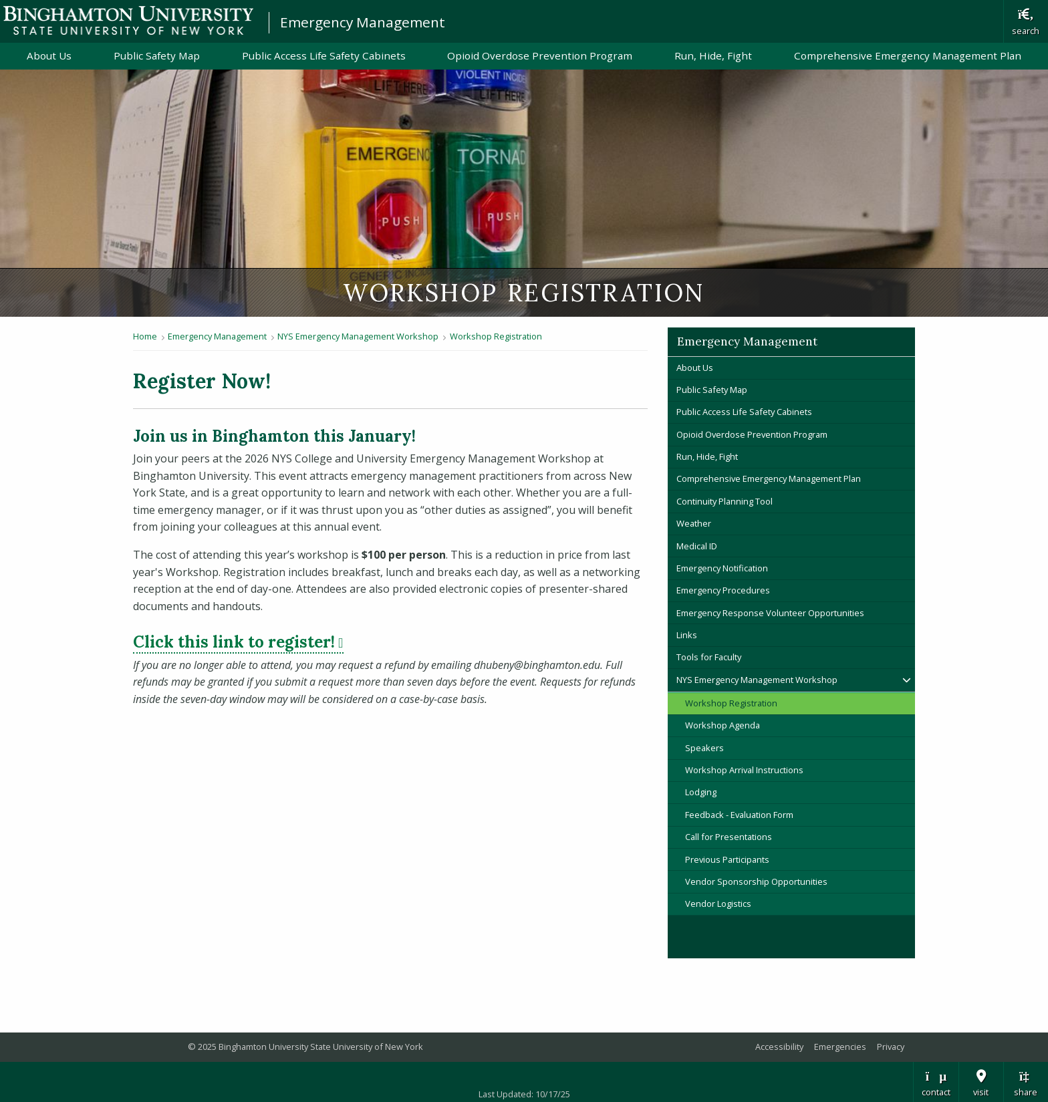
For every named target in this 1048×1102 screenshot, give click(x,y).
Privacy (890, 1047)
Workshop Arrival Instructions (744, 770)
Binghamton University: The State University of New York (128, 20)
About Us (49, 55)
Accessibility (779, 1047)
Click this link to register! (238, 642)
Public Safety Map (157, 55)
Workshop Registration (496, 336)
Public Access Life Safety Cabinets (324, 55)
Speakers (704, 748)
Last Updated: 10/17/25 (524, 1094)
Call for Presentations (728, 837)
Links (686, 635)
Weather (693, 523)
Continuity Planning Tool (724, 501)
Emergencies (840, 1047)
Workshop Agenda (722, 725)
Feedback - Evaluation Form (739, 815)
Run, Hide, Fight (713, 55)
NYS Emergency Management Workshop (357, 336)
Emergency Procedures (723, 590)
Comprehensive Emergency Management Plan (907, 55)
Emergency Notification (722, 568)
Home (145, 336)
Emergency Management (362, 22)
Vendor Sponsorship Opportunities (756, 881)
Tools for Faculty (708, 657)
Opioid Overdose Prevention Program (539, 55)
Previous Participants (727, 859)
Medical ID (696, 546)
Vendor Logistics (718, 904)
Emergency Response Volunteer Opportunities (770, 613)
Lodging (700, 792)
